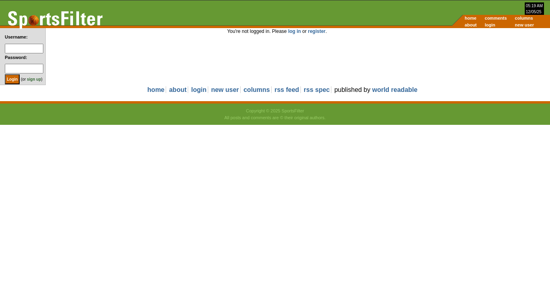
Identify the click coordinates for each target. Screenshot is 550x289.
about (471, 24)
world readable (395, 89)
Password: (16, 57)
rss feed (286, 89)
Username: (16, 37)
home (470, 18)
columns (524, 18)
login (490, 24)
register (316, 31)
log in (294, 31)
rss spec (317, 89)
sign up (34, 79)
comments (496, 18)
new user (524, 24)
